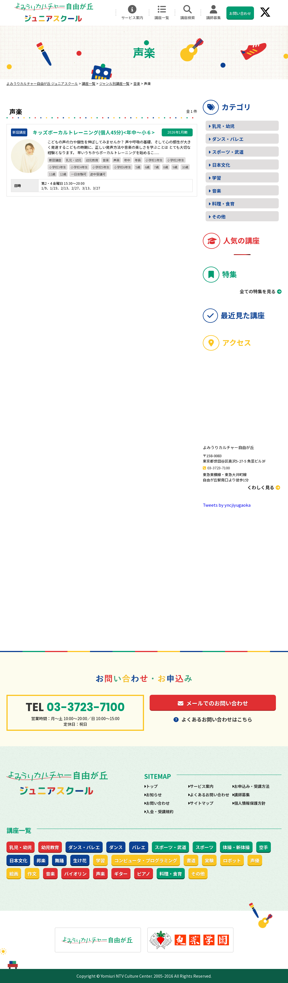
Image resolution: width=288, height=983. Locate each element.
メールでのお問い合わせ (213, 703)
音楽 (106, 160)
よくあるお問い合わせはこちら (213, 719)
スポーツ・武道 (228, 151)
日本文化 (221, 164)
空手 (263, 847)
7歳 (156, 167)
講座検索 (187, 12)
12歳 (63, 174)
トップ (152, 786)
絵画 (13, 873)
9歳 (175, 167)
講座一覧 (161, 12)
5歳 (138, 167)
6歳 (147, 167)
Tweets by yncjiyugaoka (227, 505)
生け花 (80, 860)
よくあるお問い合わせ (209, 794)
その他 (219, 216)
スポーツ (204, 847)
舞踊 (59, 860)
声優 (254, 860)
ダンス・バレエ (228, 139)
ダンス (116, 847)
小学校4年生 (79, 167)
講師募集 (213, 12)
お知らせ (154, 794)
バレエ (138, 847)
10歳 (185, 167)
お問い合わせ (240, 13)
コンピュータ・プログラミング (145, 860)
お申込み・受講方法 (251, 786)
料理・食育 (223, 203)
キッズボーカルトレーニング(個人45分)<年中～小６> (94, 132)
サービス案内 (132, 12)
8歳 (165, 167)
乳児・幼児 (73, 160)
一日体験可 (78, 174)
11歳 (52, 174)
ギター (121, 873)
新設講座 (55, 160)
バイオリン (75, 873)
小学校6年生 (122, 167)
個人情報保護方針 (250, 803)
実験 (209, 860)
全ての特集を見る (258, 291)
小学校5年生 (100, 167)
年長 (138, 160)
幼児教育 (92, 160)
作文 (32, 873)
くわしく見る (263, 487)
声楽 (116, 160)
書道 (190, 860)
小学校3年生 (57, 167)
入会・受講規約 (160, 811)
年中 (127, 160)
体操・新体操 (236, 847)
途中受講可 (97, 174)
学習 (216, 177)
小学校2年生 (175, 160)
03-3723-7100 (218, 467)
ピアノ (143, 873)
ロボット (232, 860)
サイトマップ (201, 803)
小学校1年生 (154, 160)
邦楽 (41, 860)
